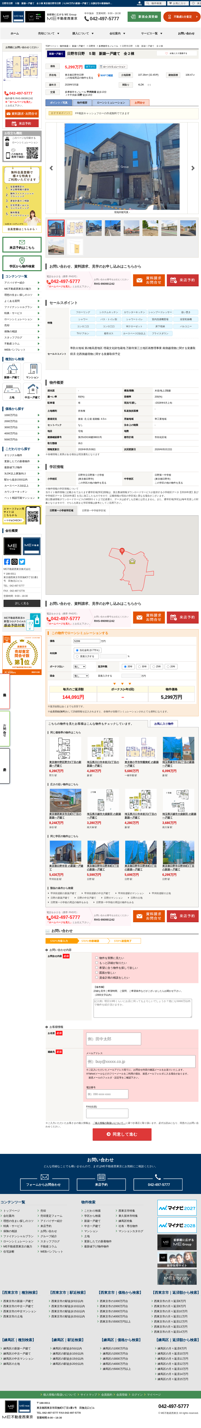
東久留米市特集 (128, 1219)
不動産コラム (12, 343)
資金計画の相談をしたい (105, 977)
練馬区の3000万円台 (115, 1362)
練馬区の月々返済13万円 (173, 1372)
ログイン (137, 1398)
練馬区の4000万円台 (115, 1367)
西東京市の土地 (13, 1319)
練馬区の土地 (11, 1367)
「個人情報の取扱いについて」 (109, 1126)
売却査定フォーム (51, 1219)
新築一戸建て (11, 377)
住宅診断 (8, 1255)
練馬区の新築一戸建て (17, 1352)
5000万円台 (11, 439)
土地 (11, 397)
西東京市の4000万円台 (114, 1319)
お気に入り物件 (164, 723)
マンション (32, 377)
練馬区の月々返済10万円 (173, 1357)
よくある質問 (12, 300)
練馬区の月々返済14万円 (173, 1377)
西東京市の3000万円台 (114, 1314)
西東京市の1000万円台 (114, 1304)
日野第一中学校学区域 (94, 510)
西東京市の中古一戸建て (18, 1309)
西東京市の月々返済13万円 (170, 1330)
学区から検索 (92, 1219)
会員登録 (121, 1398)
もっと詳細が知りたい (104, 962)
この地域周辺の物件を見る (79, 77)
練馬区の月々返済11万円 (173, 1362)
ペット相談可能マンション (19, 497)
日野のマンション (113, 897)
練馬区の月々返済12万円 (173, 1367)
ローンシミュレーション (111, 102)
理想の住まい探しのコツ (18, 294)
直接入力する (86, 656)
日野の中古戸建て (86, 897)
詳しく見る (22, 603)
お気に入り (177, 3)
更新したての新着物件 (17, 461)
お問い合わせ (186, 33)
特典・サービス (13, 313)
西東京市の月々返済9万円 (170, 1309)
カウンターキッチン (15, 491)
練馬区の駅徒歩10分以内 (68, 1357)
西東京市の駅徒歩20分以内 (68, 1319)
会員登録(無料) (58, 711)
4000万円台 (11, 433)
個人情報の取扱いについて (59, 1398)
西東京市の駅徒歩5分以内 (67, 1304)
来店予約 (45, 1229)
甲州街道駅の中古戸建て (97, 893)
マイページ (154, 1398)
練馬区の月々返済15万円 (173, 1382)
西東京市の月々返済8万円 (170, 1304)
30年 (142, 666)
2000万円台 (11, 421)
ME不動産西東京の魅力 (17, 288)
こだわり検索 (92, 1214)
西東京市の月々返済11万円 (170, 1319)
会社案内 (8, 1219)
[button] (122, 551)
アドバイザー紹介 (14, 282)
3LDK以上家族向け (15, 473)
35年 (128, 666)
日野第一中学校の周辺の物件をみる (115, 902)
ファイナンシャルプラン (18, 307)
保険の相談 (10, 331)
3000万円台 (11, 427)
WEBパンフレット (15, 349)
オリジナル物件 (13, 455)
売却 (6, 325)
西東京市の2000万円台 (114, 1309)
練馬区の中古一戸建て (17, 1357)
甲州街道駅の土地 (161, 893)
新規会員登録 (148, 16)
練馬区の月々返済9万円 (172, 1352)
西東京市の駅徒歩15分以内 (68, 1314)
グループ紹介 (48, 1239)
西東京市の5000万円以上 (115, 1325)
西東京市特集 (127, 1214)
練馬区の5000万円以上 (117, 1372)
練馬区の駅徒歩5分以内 (67, 1352)
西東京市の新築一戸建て (18, 1304)
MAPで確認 (105, 75)
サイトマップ (88, 1398)
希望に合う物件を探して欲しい (109, 967)
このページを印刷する (24, 138)
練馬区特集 (125, 1224)
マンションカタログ (131, 1234)
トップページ (11, 1214)
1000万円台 (11, 415)
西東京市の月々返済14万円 (170, 1335)
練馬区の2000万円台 (115, 1357)
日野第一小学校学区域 (61, 510)
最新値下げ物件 (13, 467)
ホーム (15, 33)
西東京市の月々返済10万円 (170, 1314)
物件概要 (82, 102)
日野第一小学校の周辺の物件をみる (69, 902)
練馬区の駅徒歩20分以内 (68, 1367)
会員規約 (106, 1398)
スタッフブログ (13, 337)
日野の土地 (137, 897)
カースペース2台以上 (16, 485)
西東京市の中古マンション (19, 1314)
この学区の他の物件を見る (92, 482)
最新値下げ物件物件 (96, 1250)
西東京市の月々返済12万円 (170, 1325)
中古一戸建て (32, 397)
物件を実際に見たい (102, 958)
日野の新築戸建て (60, 897)
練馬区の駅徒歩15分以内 (68, 1362)
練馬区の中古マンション (18, 1362)
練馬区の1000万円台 (115, 1352)
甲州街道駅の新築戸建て (64, 893)
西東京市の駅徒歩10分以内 (68, 1309)
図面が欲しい (98, 972)
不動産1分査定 (183, 16)
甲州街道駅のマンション (131, 893)
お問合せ (140, 102)
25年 (157, 666)
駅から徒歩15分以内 (15, 479)
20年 (171, 666)
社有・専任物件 (128, 1229)
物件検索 (154, 3)
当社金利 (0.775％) (87, 650)
